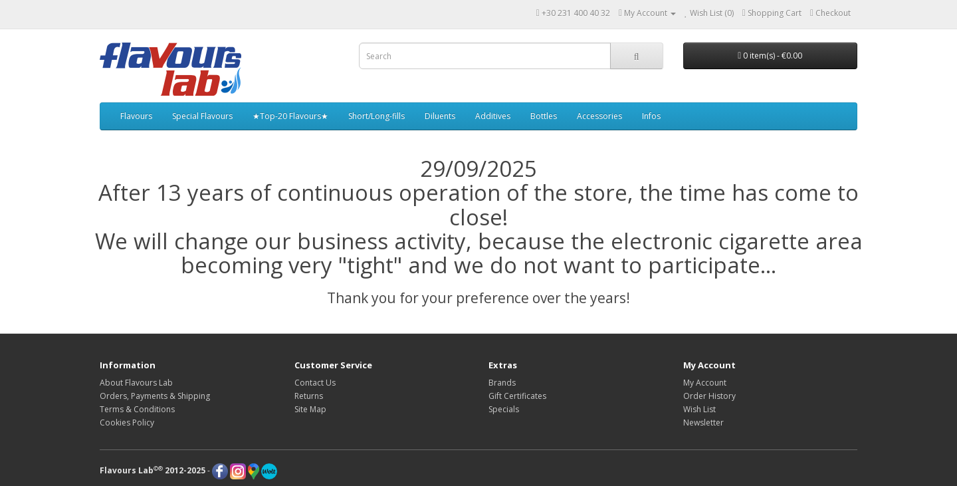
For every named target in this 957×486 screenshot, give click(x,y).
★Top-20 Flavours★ (290, 116)
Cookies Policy (127, 422)
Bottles (543, 116)
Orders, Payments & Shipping (155, 396)
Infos (651, 116)
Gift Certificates (517, 396)
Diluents (440, 116)
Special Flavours (202, 116)
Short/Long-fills (376, 116)
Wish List (699, 409)
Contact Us (315, 382)
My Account (704, 382)
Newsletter (703, 422)
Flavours (136, 116)
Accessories (599, 116)
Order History (709, 396)
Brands (502, 382)
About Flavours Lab (136, 382)
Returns (308, 396)
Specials (503, 409)
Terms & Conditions (137, 409)
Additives (492, 116)
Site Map (310, 409)
